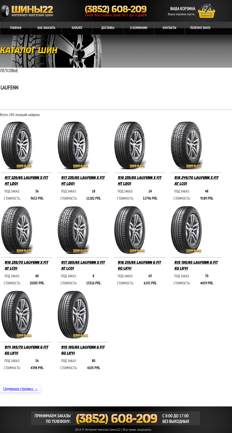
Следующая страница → (20, 388)
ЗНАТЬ (200, 28)
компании (138, 28)
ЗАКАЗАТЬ (46, 28)
